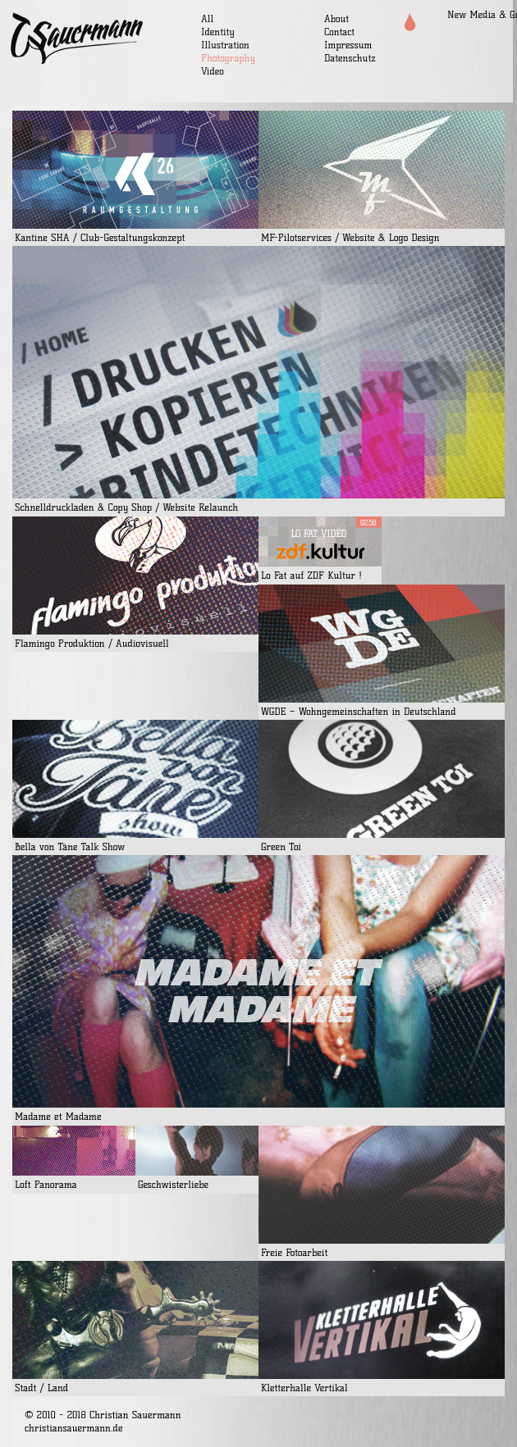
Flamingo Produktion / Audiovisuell (92, 643)
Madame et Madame (58, 1116)
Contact (339, 31)
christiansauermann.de (74, 1428)
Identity (218, 31)
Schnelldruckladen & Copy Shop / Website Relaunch (126, 507)
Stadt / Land (41, 1387)
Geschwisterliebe (173, 1184)
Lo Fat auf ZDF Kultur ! (311, 575)
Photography (228, 58)
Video (212, 71)
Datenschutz (350, 58)
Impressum (348, 45)
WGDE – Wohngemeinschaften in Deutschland (358, 711)
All (207, 18)
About (336, 18)
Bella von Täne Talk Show (70, 846)
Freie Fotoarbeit (294, 1252)
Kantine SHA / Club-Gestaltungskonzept (100, 237)
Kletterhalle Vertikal (304, 1387)
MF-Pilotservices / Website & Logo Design (350, 237)
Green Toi (281, 846)
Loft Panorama (46, 1184)
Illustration (225, 45)
